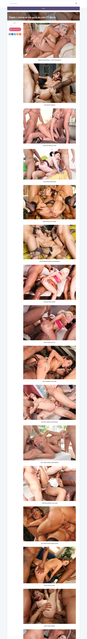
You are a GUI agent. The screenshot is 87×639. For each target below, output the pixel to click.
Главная (43, 8)
